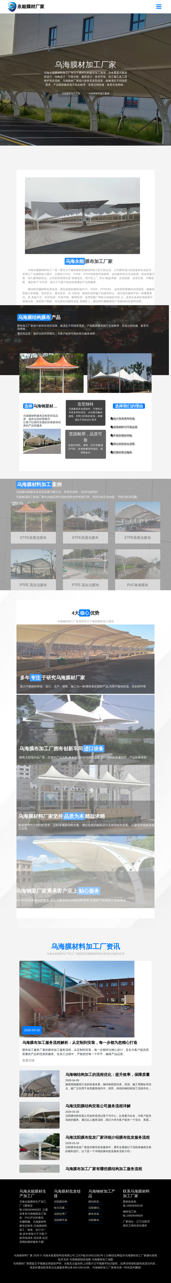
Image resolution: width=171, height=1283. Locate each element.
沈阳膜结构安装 (97, 1207)
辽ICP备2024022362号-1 (91, 1255)
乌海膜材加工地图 (102, 1259)
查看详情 (28, 1060)
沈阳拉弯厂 (60, 1213)
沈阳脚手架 (60, 1220)
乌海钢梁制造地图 (80, 1259)
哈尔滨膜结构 (62, 1207)
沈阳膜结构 (60, 1201)
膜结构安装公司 (97, 1201)
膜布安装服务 (96, 1213)
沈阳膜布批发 (96, 1220)
